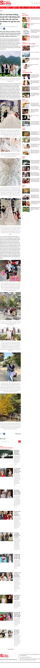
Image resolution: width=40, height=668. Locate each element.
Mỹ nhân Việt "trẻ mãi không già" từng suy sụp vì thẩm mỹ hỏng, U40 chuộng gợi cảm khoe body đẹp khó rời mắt (35, 180)
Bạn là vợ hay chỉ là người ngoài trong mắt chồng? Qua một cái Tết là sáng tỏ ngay (35, 82)
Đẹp (25, 7)
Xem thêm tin (11, 649)
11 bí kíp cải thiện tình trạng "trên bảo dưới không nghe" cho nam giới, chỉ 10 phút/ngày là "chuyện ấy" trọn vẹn (35, 146)
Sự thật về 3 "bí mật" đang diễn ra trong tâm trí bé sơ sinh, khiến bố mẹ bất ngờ (35, 36)
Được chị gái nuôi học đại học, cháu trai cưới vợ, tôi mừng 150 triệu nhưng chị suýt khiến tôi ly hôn (35, 76)
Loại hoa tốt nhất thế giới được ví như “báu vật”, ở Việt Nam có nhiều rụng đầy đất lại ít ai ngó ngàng (35, 151)
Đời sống (3, 7)
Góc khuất (19, 7)
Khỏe (23, 7)
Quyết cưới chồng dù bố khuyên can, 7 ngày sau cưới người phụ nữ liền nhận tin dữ (35, 111)
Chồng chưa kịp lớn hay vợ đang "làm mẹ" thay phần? (35, 59)
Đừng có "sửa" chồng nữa (35, 52)
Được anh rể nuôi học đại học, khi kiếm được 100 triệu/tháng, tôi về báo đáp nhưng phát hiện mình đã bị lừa (35, 105)
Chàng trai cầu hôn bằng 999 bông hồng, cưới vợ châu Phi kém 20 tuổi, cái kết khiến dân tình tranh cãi (35, 196)
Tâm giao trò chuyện (8, 7)
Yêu (27, 7)
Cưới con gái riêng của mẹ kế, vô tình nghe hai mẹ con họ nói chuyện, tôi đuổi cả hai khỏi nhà (35, 94)
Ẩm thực (36, 7)
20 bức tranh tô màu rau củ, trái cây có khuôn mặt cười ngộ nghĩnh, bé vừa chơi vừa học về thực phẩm (35, 31)
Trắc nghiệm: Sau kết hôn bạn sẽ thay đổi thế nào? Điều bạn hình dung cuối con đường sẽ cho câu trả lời (35, 190)
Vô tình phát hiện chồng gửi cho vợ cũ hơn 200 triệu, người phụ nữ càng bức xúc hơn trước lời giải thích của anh (35, 123)
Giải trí (30, 7)
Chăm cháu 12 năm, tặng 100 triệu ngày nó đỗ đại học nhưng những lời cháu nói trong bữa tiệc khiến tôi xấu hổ (35, 88)
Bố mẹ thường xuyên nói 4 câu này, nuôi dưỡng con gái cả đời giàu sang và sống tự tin (35, 19)
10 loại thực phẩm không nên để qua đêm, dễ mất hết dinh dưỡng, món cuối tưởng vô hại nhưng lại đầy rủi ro (35, 139)
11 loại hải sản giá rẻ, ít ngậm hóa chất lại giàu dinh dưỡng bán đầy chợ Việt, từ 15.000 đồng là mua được (35, 133)
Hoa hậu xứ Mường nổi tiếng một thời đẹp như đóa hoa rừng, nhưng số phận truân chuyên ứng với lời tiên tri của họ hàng (35, 162)
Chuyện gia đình (15, 7)
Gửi (19, 441)
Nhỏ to (33, 7)
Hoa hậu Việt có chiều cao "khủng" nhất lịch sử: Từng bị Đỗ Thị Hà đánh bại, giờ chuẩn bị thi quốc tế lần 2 (17, 559)
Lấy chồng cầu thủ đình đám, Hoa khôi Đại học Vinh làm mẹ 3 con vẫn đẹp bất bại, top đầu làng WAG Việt (17, 494)
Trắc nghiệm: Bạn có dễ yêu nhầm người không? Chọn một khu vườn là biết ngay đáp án (35, 209)
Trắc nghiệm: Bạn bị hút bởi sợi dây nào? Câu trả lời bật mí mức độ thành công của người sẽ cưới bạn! (35, 202)
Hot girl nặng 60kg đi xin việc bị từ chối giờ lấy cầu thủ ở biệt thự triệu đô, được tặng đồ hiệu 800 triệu (35, 168)
